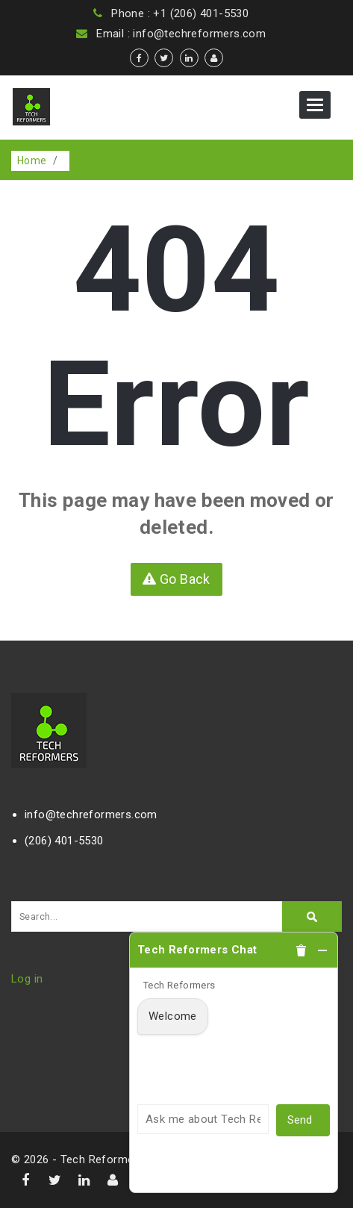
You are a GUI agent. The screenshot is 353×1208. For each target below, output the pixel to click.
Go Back (176, 579)
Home (32, 160)
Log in (27, 979)
